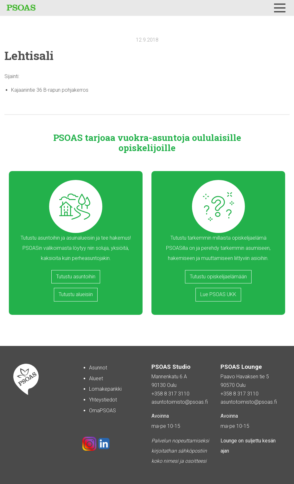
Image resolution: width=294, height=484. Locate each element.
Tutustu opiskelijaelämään (218, 277)
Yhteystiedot (103, 400)
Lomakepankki (105, 389)
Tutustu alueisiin (76, 294)
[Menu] (279, 8)
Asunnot (98, 368)
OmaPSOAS (102, 411)
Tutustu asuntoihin (75, 277)
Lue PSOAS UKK (218, 294)
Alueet (96, 378)
